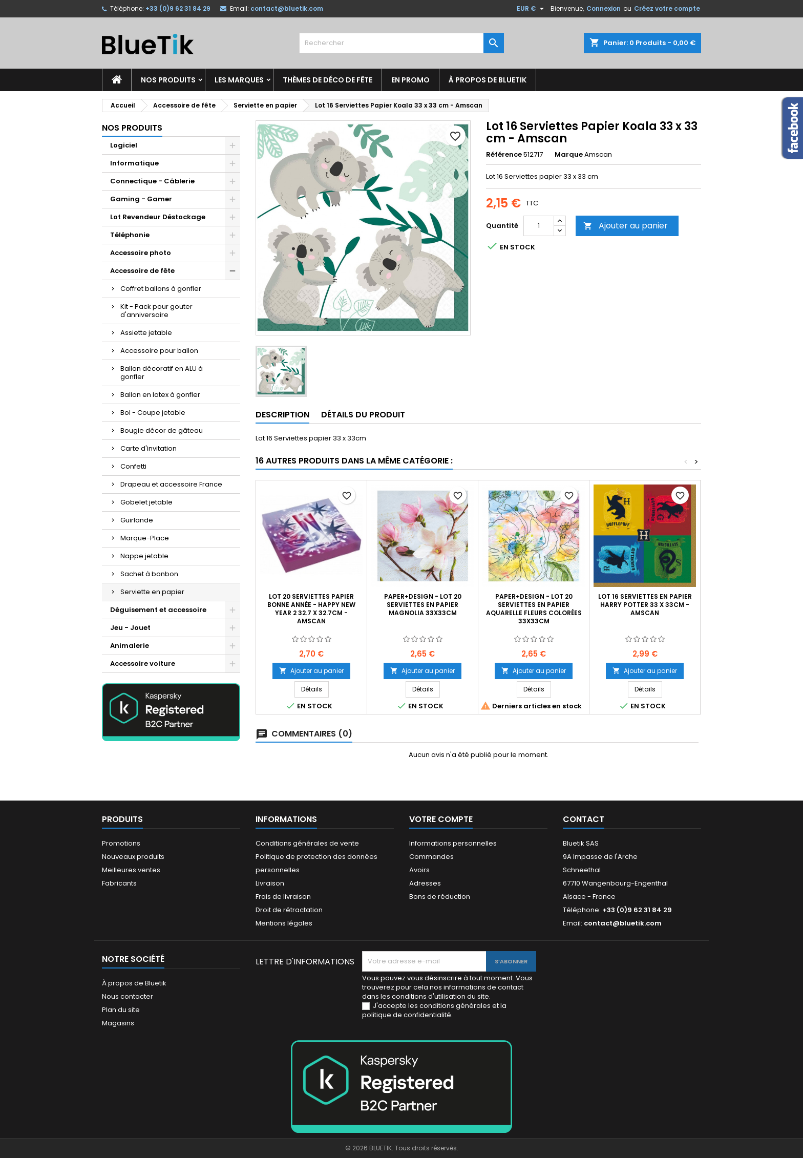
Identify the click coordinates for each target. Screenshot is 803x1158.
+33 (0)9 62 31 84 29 (177, 8)
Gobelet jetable (146, 502)
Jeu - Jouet (130, 628)
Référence (504, 154)
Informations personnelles (453, 843)
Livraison (270, 883)
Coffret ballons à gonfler (160, 288)
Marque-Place (144, 538)
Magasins (118, 1023)
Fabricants (119, 883)
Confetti (133, 466)
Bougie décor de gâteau (161, 430)
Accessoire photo (140, 253)
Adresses (425, 883)
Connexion (603, 8)
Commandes (431, 856)
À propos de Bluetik (487, 80)
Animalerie (129, 645)
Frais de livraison (283, 896)
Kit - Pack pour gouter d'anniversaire (156, 311)
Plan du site (121, 1010)
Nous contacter (127, 996)
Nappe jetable (144, 556)
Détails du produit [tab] (363, 414)
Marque (569, 154)
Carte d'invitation (148, 448)
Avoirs (419, 870)
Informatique (134, 163)
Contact (583, 819)
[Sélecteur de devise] (531, 8)
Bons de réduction (439, 896)
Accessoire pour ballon (159, 350)
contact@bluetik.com (286, 8)
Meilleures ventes (131, 870)
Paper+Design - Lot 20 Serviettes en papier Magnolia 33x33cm (422, 604)
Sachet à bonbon (149, 574)
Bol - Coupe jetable (152, 412)
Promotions (121, 843)
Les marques (239, 80)
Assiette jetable (146, 333)
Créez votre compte (667, 8)
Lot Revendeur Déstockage (157, 217)
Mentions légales (284, 923)
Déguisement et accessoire (158, 610)
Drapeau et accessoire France (171, 484)
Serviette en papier (152, 592)
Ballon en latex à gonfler (160, 394)
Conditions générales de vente (307, 843)
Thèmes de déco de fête (327, 80)
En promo (410, 80)
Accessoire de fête (142, 271)
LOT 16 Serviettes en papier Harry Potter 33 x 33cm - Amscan (645, 604)
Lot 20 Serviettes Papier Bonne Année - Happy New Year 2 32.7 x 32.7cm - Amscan (311, 608)
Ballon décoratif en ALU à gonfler (161, 373)
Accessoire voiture (142, 663)
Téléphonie (130, 235)
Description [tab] (282, 414)
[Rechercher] (401, 43)
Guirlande (136, 520)
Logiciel (123, 145)
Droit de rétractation (289, 910)
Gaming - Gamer (141, 199)
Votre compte (441, 819)
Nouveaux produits (133, 856)
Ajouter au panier (625, 225)
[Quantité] (538, 226)
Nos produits (168, 80)
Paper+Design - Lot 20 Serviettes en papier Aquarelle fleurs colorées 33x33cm (534, 608)
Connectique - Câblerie (152, 181)
